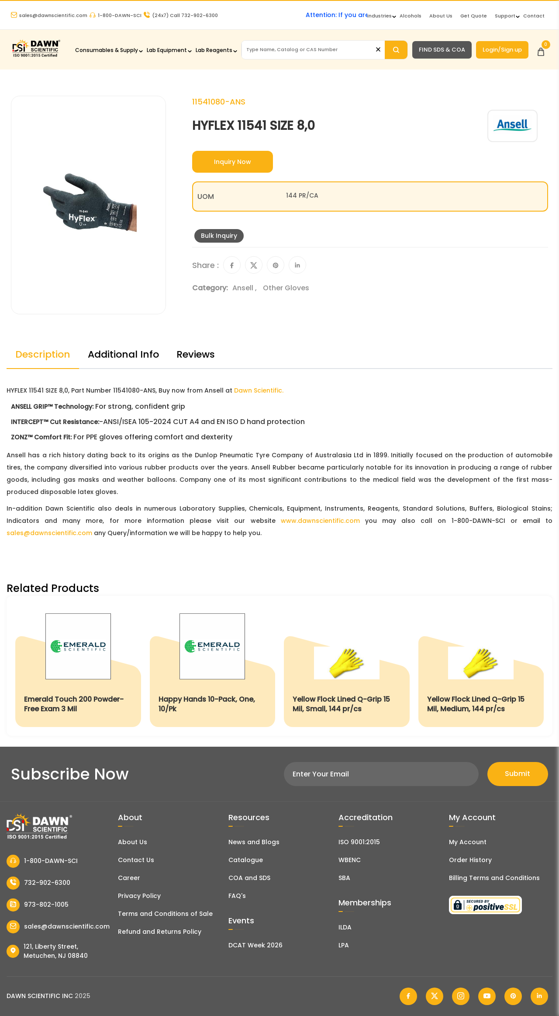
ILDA (345, 927)
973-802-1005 (38, 905)
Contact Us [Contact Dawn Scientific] (136, 860)
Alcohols (410, 15)
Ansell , (245, 288)
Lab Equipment (167, 50)
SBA (344, 877)
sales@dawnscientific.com (49, 15)
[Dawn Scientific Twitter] (434, 996)
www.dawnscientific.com (320, 520)
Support (505, 15)
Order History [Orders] (470, 860)
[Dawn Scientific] (36, 55)
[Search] (396, 50)
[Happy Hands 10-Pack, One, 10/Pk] (213, 666)
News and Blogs (254, 842)
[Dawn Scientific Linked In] (539, 996)
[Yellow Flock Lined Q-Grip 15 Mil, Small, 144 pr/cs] (347, 666)
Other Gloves (286, 288)
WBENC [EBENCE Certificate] (349, 860)
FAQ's (237, 895)
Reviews (195, 354)
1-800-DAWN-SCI (115, 15)
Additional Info (123, 354)
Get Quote (473, 15)
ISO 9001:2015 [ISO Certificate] (359, 842)
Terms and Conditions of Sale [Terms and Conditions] (165, 913)
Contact (534, 15)
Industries (379, 15)
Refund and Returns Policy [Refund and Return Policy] (159, 931)
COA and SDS (249, 877)
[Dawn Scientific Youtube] (487, 996)
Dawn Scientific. (258, 390)
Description (42, 354)
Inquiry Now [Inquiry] (232, 161)
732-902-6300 (38, 883)
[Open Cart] (541, 49)
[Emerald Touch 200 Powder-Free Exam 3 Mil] (78, 666)
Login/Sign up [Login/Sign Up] (502, 49)
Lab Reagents (214, 50)
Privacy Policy (139, 895)
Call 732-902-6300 (181, 15)
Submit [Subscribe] (517, 774)
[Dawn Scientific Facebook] (408, 996)
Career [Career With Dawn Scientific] (129, 877)
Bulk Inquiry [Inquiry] (219, 235)
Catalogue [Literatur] (245, 860)
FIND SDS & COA (442, 49)
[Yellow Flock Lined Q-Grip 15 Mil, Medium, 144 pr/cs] (481, 666)
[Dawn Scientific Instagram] (460, 996)
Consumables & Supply (106, 50)
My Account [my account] (468, 842)
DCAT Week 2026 (255, 945)
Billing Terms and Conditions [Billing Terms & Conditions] (494, 877)
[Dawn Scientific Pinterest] (513, 996)
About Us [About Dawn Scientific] (440, 15)
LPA (343, 945)
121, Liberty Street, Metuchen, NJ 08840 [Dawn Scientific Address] (47, 951)
